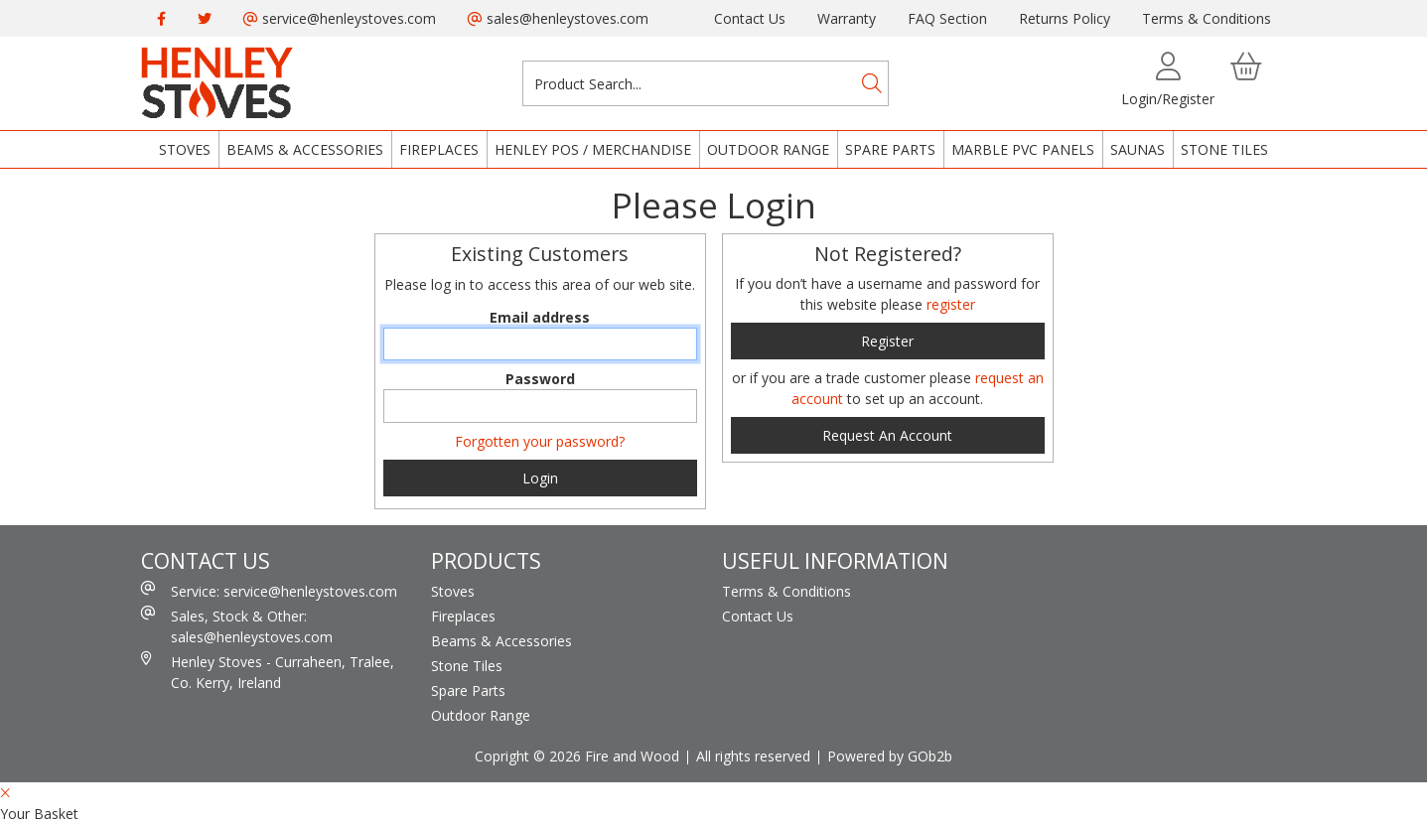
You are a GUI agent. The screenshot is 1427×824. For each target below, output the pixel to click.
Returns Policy (1064, 18)
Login (540, 478)
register (951, 304)
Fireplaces (439, 149)
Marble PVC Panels (1022, 149)
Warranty (846, 18)
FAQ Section (947, 18)
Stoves (185, 149)
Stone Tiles (1224, 149)
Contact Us (749, 18)
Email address (540, 317)
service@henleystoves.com (339, 18)
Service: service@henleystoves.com (269, 591)
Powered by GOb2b (889, 756)
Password (540, 378)
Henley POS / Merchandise (593, 149)
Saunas (1137, 149)
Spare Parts (890, 149)
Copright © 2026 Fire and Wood (577, 756)
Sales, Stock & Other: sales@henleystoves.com (237, 626)
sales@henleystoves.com (558, 18)
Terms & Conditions (1206, 18)
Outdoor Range (768, 149)
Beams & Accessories (304, 149)
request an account (887, 435)
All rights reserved (753, 756)
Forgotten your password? (540, 441)
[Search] (872, 83)
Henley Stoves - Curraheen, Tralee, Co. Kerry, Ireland (267, 671)
